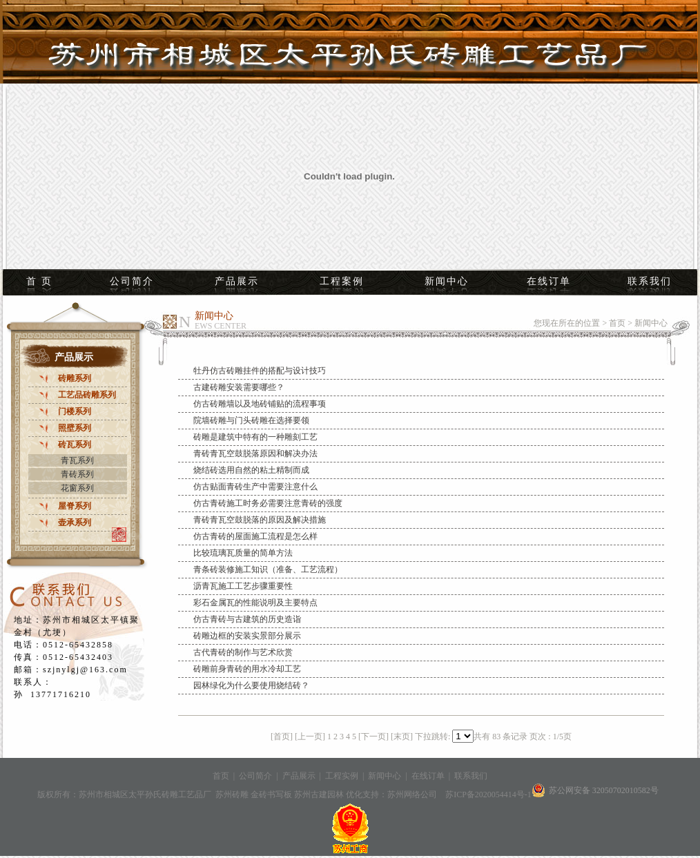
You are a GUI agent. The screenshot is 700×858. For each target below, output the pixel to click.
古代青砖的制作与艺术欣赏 (243, 652)
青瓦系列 (77, 460)
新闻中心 (447, 281)
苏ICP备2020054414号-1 (488, 794)
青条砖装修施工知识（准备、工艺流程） (267, 569)
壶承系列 (74, 522)
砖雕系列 (74, 378)
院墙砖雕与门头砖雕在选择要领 (251, 420)
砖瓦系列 (74, 444)
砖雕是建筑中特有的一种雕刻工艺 (255, 437)
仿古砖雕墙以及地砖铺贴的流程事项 (259, 404)
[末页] (402, 736)
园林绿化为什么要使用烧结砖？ (251, 685)
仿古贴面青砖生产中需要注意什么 (255, 486)
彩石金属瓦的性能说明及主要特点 (255, 602)
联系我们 (650, 281)
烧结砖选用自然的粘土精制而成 (251, 470)
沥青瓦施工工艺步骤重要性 (243, 586)
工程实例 (341, 776)
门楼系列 (74, 411)
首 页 (39, 281)
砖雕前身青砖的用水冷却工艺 (247, 669)
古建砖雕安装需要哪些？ (238, 387)
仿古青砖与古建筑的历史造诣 (247, 619)
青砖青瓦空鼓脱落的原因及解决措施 (259, 520)
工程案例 (342, 281)
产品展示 (237, 281)
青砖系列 (77, 474)
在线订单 (549, 281)
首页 (617, 323)
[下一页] (373, 736)
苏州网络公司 (412, 794)
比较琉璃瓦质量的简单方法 (243, 553)
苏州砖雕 (233, 794)
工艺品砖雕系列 (87, 395)
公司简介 (132, 281)
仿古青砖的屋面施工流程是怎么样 (255, 536)
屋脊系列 (74, 506)
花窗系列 (77, 488)
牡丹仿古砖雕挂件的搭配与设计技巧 (259, 371)
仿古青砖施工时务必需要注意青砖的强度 (267, 503)
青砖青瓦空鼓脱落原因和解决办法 (255, 453)
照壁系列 (74, 428)
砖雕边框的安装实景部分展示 (247, 636)
